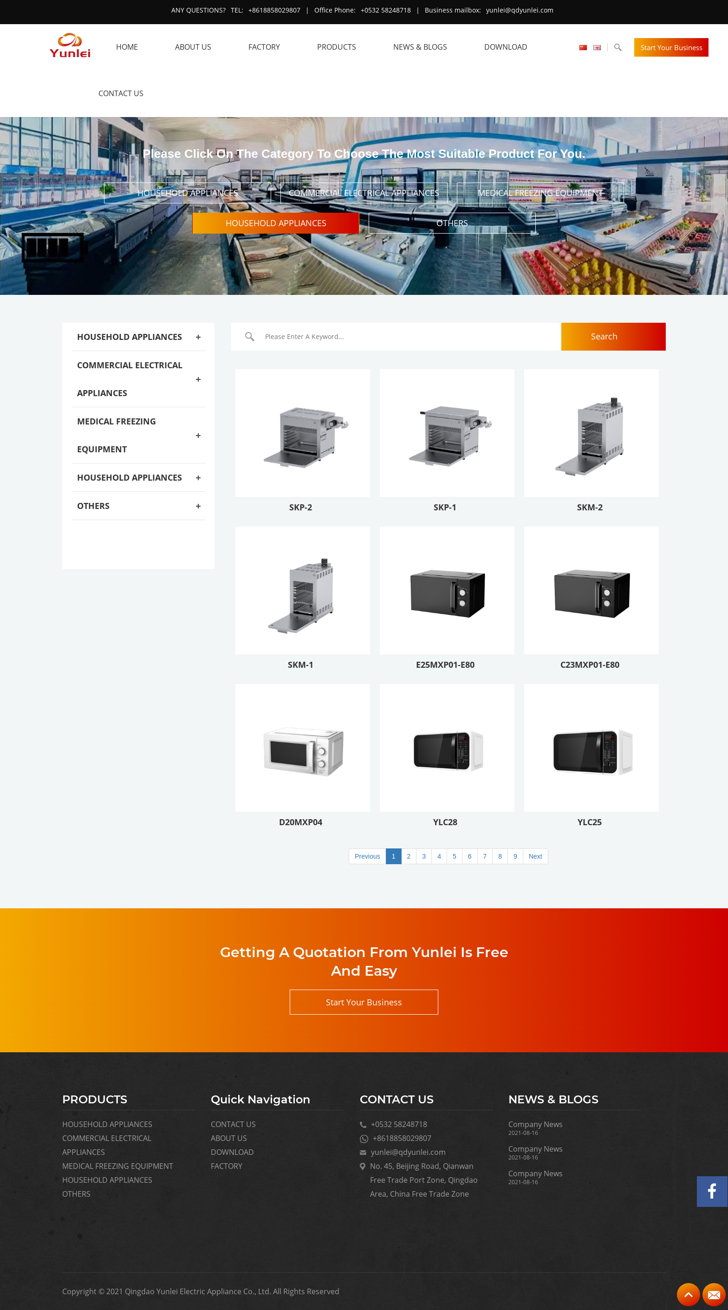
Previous (367, 856)
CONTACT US (120, 93)
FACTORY (264, 47)
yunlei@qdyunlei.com (519, 10)
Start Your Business (671, 47)
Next (535, 856)
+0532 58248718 (386, 10)
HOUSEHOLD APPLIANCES (187, 192)
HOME (127, 47)
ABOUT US (193, 47)
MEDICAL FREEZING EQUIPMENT (540, 192)
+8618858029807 (274, 10)
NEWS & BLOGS (420, 47)
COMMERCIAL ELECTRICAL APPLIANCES (364, 192)
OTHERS (452, 222)
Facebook (712, 1191)
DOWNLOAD (505, 47)
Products (336, 47)
